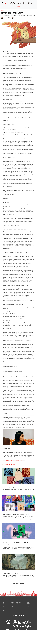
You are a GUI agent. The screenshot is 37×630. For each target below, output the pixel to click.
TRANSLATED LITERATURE (14, 460)
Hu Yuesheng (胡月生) (7, 17)
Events (17, 603)
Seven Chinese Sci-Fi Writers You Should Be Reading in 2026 (15, 514)
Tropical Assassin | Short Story (9, 487)
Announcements (18, 602)
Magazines (12, 602)
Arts (3, 609)
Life (3, 603)
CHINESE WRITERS (6, 460)
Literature (4, 610)
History (4, 607)
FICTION (2, 10)
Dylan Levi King (21, 17)
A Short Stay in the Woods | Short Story (11, 573)
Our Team (28, 603)
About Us (28, 602)
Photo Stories (5, 611)
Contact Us (29, 607)
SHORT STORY (22, 460)
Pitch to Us (28, 606)
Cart (18, 8)
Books (12, 603)
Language (4, 606)
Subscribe (18, 6)
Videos (12, 606)
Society (4, 602)
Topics (3, 599)
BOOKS (4, 541)
